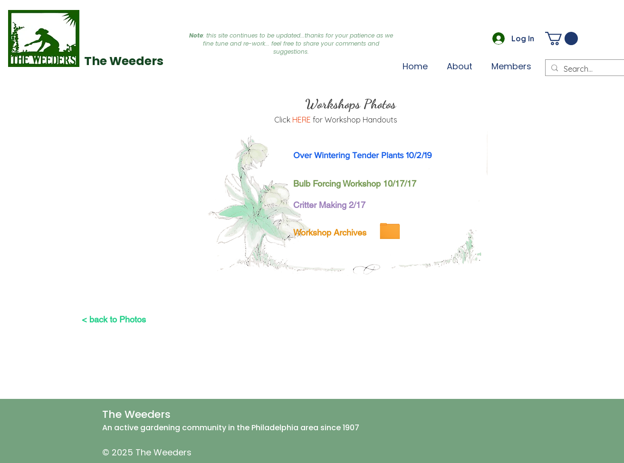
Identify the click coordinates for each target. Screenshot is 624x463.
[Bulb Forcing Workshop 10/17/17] (355, 183)
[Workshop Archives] (330, 232)
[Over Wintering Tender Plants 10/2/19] (362, 155)
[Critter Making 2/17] (329, 204)
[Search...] (588, 69)
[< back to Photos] (114, 319)
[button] (511, 66)
